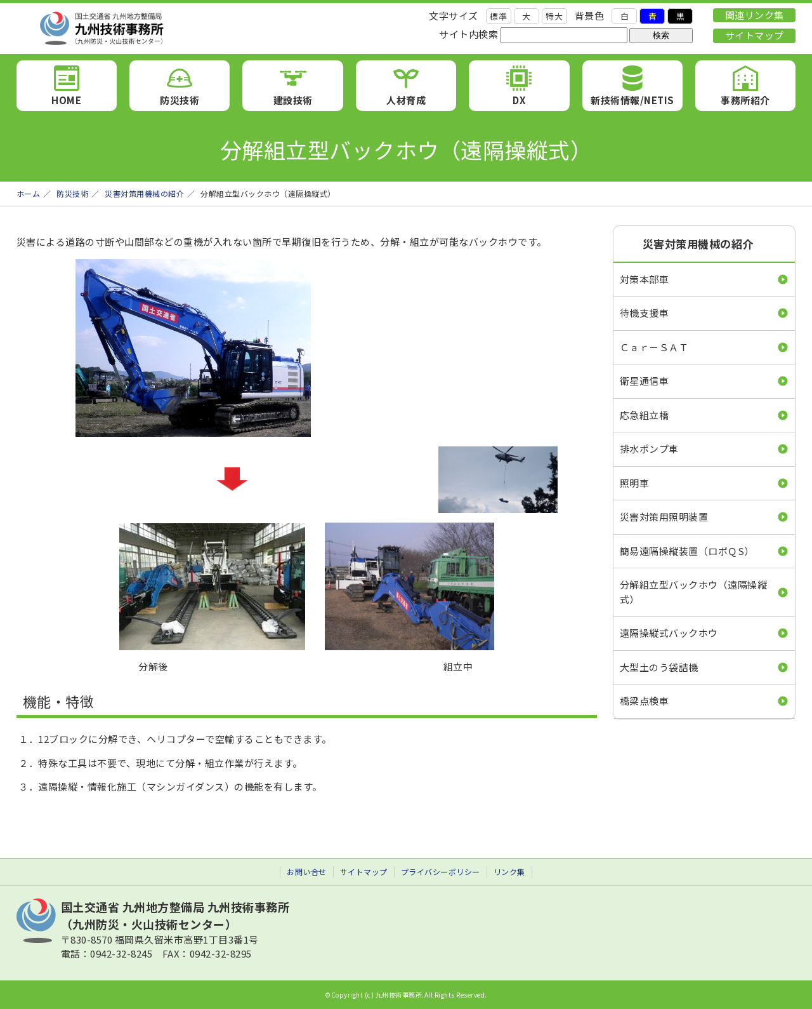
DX (519, 100)
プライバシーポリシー (440, 871)
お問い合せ (307, 871)
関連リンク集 (754, 15)
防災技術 (179, 100)
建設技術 (293, 100)
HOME (66, 100)
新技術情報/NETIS (632, 100)
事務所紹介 (745, 100)
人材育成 (406, 100)
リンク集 (509, 871)
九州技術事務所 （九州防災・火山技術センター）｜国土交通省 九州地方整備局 (162, 29)
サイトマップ (754, 35)
